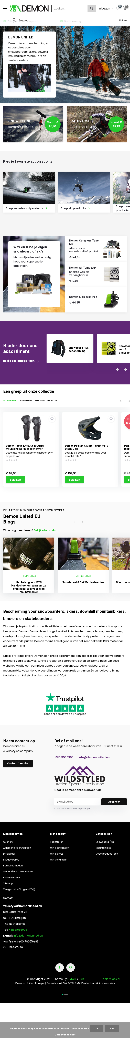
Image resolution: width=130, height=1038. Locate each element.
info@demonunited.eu (94, 759)
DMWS (71, 980)
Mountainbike (105, 849)
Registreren (60, 843)
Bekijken (16, 488)
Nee (112, 1028)
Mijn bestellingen (64, 849)
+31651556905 (63, 759)
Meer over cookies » (66, 1034)
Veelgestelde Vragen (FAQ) (21, 891)
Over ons (9, 843)
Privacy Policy (12, 861)
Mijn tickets (60, 855)
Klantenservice (13, 879)
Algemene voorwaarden (19, 849)
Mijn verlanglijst (63, 861)
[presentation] (117, 370)
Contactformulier (19, 765)
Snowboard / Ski (106, 843)
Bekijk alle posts (45, 532)
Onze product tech (108, 855)
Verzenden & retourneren (20, 873)
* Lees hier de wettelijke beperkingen (72, 810)
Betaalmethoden (14, 867)
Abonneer (114, 803)
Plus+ (82, 980)
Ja (96, 1028)
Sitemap (8, 885)
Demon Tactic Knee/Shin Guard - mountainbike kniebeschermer (26, 449)
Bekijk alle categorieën (21, 361)
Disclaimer (10, 855)
